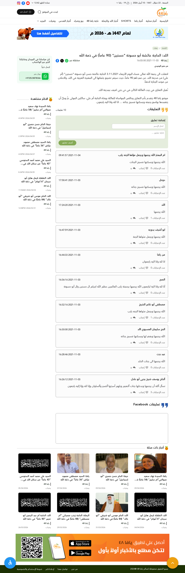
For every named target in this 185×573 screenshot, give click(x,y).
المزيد (42, 21)
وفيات (52, 21)
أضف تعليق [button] (67, 142)
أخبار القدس (65, 21)
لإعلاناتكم (50, 569)
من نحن (74, 569)
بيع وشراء (78, 21)
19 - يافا (123, 2)
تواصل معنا (63, 569)
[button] (143, 168)
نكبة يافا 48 (92, 21)
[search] (48, 12)
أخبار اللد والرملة (110, 21)
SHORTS (126, 21)
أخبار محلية (151, 21)
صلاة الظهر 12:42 (42, 2)
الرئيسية (164, 21)
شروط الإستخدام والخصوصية (29, 569)
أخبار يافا (138, 21)
